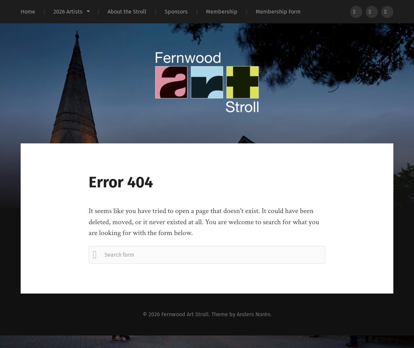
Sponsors (176, 11)
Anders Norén (253, 314)
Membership (221, 11)
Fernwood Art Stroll (185, 314)
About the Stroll (127, 11)
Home (28, 11)
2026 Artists (68, 11)
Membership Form (278, 11)
